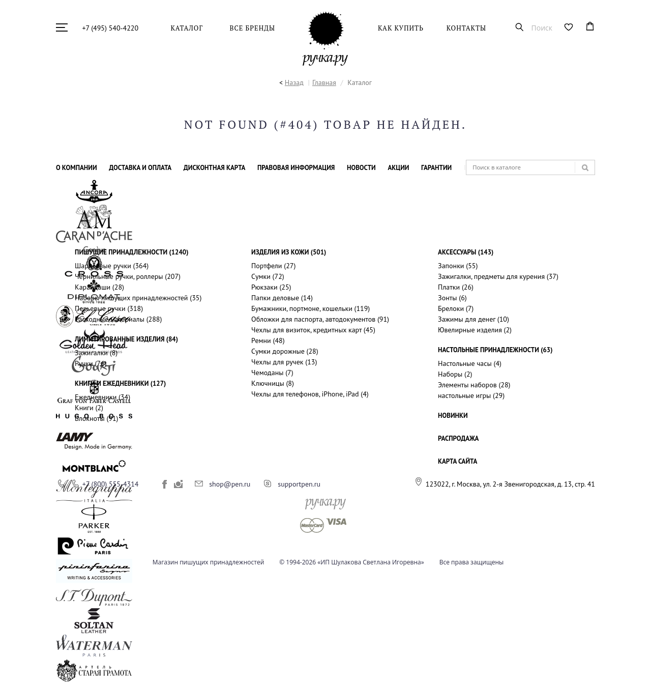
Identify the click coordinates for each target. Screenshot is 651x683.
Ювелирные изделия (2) (475, 329)
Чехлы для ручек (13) (284, 361)
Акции (398, 168)
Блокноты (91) (96, 418)
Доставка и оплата (140, 168)
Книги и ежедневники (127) (120, 383)
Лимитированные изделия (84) (126, 339)
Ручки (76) (90, 363)
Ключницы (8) (272, 383)
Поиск (541, 27)
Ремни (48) (268, 340)
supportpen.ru (299, 484)
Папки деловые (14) (282, 297)
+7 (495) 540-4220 (110, 28)
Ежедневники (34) (102, 397)
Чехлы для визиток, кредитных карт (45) (313, 329)
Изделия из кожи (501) (288, 252)
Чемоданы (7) (272, 372)
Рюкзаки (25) (271, 287)
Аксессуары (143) (465, 252)
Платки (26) (456, 287)
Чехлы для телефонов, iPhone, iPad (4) (310, 394)
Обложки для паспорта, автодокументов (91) (320, 319)
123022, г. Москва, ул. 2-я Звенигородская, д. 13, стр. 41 (510, 484)
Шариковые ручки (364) (112, 265)
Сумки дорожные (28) (284, 351)
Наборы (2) (455, 374)
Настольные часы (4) (469, 363)
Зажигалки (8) (96, 352)
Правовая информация (296, 168)
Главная (324, 82)
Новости (361, 168)
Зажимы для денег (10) (473, 319)
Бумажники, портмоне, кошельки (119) (310, 308)
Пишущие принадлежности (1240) (131, 252)
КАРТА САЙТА (457, 461)
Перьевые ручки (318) (109, 308)
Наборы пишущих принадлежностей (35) (138, 297)
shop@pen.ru (229, 484)
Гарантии (436, 168)
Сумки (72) (267, 276)
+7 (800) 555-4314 (110, 484)
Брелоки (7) (456, 308)
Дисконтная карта (215, 168)
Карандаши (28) (99, 287)
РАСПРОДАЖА (458, 438)
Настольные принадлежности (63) (495, 350)
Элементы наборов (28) (474, 384)
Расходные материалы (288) (118, 319)
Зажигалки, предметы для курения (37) (498, 276)
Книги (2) (89, 407)
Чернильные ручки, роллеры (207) (128, 276)
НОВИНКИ (453, 415)
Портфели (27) (273, 265)
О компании (76, 168)
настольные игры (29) (471, 395)
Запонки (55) (458, 265)
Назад (294, 82)
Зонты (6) (452, 297)
